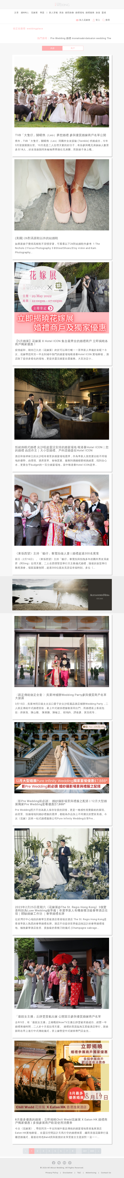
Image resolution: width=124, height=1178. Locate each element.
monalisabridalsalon (84, 38)
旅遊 (98, 12)
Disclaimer (68, 1173)
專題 (42, 12)
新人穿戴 (53, 12)
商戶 (73, 48)
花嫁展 (34, 12)
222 (92, 1151)
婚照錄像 (69, 12)
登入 (96, 20)
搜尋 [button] (106, 20)
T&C (79, 1173)
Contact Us (106, 1173)
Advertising (91, 1173)
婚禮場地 (79, 12)
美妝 (61, 12)
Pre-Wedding (58, 38)
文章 (16, 12)
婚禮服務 (90, 12)
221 (85, 1151)
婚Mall (25, 12)
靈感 (104, 12)
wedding (101, 38)
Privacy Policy (52, 1173)
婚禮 (68, 38)
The (109, 38)
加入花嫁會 (83, 20)
